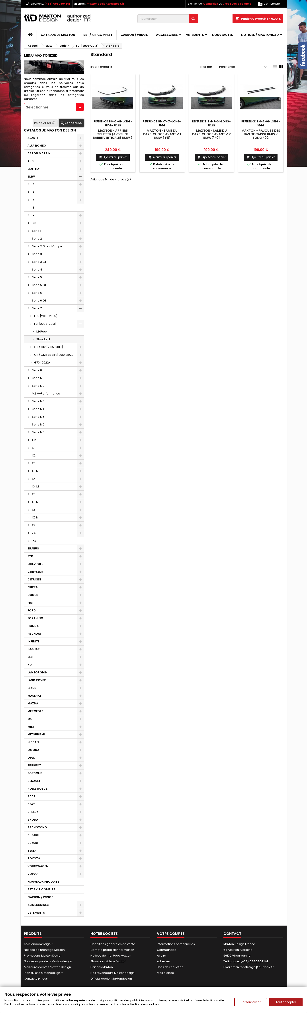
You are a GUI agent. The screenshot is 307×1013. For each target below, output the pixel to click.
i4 (33, 192)
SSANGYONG (37, 827)
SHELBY (32, 812)
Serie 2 (37, 238)
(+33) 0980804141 (57, 4)
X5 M (35, 502)
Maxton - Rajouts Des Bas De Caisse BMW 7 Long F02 (260, 134)
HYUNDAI (34, 634)
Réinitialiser (45, 123)
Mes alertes (165, 973)
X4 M (35, 486)
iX (33, 215)
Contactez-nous (36, 978)
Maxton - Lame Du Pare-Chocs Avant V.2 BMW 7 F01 (211, 134)
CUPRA (32, 587)
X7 (33, 525)
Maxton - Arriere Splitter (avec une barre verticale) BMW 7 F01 (113, 135)
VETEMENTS (195, 35)
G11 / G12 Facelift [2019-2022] (54, 355)
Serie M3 (38, 401)
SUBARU (33, 835)
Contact (232, 933)
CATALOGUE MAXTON (58, 35)
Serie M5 (38, 417)
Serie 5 (37, 277)
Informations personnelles (176, 944)
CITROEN (34, 579)
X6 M (35, 517)
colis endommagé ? (38, 944)
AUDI (31, 161)
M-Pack (41, 331)
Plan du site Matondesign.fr (43, 973)
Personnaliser (251, 1002)
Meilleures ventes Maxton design (47, 967)
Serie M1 (37, 378)
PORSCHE (34, 773)
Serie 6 (37, 293)
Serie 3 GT (39, 262)
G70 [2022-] (43, 362)
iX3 (34, 223)
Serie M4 (38, 409)
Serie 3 (37, 254)
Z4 (34, 533)
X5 (33, 494)
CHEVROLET (36, 564)
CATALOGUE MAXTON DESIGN (50, 130)
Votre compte (170, 933)
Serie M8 (38, 432)
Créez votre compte (237, 4)
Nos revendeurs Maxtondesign (112, 973)
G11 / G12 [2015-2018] (48, 347)
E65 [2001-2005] (45, 316)
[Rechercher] (167, 18)
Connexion (210, 4)
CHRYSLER (35, 572)
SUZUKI (32, 843)
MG (30, 719)
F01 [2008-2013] (45, 324)
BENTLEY (33, 169)
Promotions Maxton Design (43, 955)
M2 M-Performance (46, 393)
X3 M (35, 471)
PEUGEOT (34, 765)
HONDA (33, 626)
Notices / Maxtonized (260, 35)
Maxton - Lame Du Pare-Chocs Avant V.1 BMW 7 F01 (162, 134)
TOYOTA (33, 858)
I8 (33, 207)
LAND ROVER (36, 680)
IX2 (34, 541)
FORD (31, 610)
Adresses (164, 961)
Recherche (71, 123)
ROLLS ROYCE (37, 789)
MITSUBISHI (36, 734)
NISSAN (33, 742)
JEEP (30, 657)
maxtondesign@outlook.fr (105, 4)
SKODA (32, 820)
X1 (33, 448)
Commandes (166, 950)
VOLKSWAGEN (37, 866)
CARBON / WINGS (134, 35)
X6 (33, 510)
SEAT (31, 804)
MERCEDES (35, 711)
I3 (33, 184)
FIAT (30, 603)
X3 (33, 463)
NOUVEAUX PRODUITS (43, 882)
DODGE (32, 595)
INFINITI (33, 641)
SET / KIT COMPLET (97, 35)
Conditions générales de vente (112, 944)
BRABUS (33, 548)
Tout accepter (286, 1002)
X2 (33, 455)
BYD (30, 556)
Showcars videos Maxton (108, 961)
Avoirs (161, 955)
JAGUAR (33, 649)
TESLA (31, 851)
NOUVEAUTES (222, 35)
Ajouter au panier (113, 157)
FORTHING (35, 618)
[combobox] (54, 107)
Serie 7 (37, 308)
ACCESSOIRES (167, 35)
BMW (31, 176)
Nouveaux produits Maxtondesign (48, 961)
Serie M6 (38, 424)
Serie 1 (36, 231)
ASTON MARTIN (39, 153)
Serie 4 (37, 269)
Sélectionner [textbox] (37, 107)
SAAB (31, 796)
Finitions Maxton (101, 967)
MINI (30, 727)
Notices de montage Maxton (44, 950)
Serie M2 (38, 386)
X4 (34, 479)
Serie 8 (37, 370)
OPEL (31, 758)
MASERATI (35, 696)
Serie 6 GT (39, 300)
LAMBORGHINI (37, 672)
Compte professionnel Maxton (112, 950)
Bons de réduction (170, 967)
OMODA (33, 750)
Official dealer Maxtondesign (111, 978)
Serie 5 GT (39, 285)
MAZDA (32, 703)
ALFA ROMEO (36, 145)
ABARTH (33, 138)
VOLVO (32, 874)
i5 (33, 200)
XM (34, 440)
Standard (43, 339)
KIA (29, 665)
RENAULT (34, 781)
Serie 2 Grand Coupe (47, 246)
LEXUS (31, 688)
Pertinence (243, 67)
